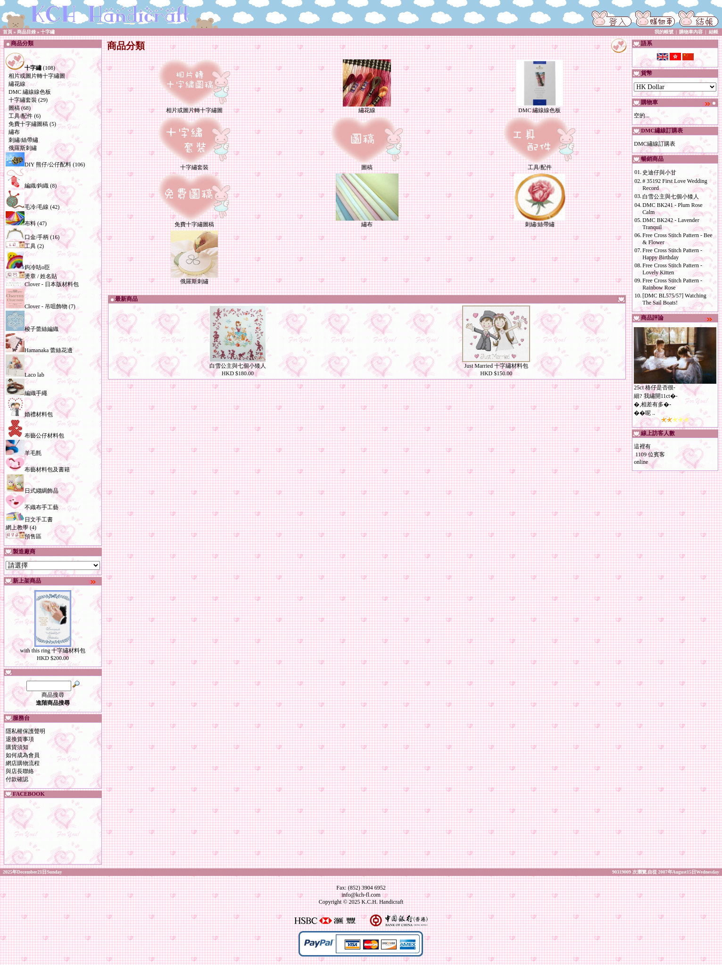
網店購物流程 (23, 763)
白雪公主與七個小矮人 (237, 366)
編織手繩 (26, 393)
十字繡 (48, 31)
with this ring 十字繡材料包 (52, 650)
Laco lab (25, 374)
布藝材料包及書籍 (38, 469)
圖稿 (14, 108)
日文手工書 (29, 519)
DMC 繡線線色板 (29, 92)
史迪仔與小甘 (659, 172)
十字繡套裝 (22, 100)
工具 (21, 246)
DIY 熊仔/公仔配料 (38, 164)
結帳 (713, 31)
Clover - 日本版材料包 (42, 284)
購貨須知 (17, 747)
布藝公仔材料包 (35, 435)
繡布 (14, 132)
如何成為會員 (23, 755)
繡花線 (16, 84)
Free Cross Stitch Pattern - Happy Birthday (672, 254)
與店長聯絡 (20, 771)
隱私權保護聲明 (25, 731)
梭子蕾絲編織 (32, 329)
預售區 (23, 536)
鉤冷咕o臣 (28, 267)
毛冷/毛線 (27, 207)
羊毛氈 (23, 453)
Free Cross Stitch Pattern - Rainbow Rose (672, 284)
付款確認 (17, 779)
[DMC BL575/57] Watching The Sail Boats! (674, 299)
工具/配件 (20, 116)
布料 (21, 223)
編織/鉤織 (27, 185)
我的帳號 (664, 31)
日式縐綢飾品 (32, 490)
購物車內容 (691, 31)
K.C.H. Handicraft (383, 902)
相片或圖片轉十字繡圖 (36, 76)
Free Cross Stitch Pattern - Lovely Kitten (672, 269)
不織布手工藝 (32, 507)
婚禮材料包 (29, 414)
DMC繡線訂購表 (654, 143)
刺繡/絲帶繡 (23, 140)
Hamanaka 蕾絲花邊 (39, 350)
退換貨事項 (20, 739)
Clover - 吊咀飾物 (36, 306)
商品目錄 (26, 31)
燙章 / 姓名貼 (31, 276)
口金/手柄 (27, 237)
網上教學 (17, 527)
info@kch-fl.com (361, 894)
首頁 (7, 31)
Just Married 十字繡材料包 (496, 366)
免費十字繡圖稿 (28, 124)
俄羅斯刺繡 (22, 148)
